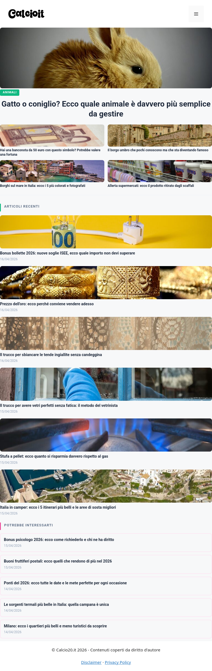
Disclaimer (91, 662)
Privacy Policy (118, 662)
